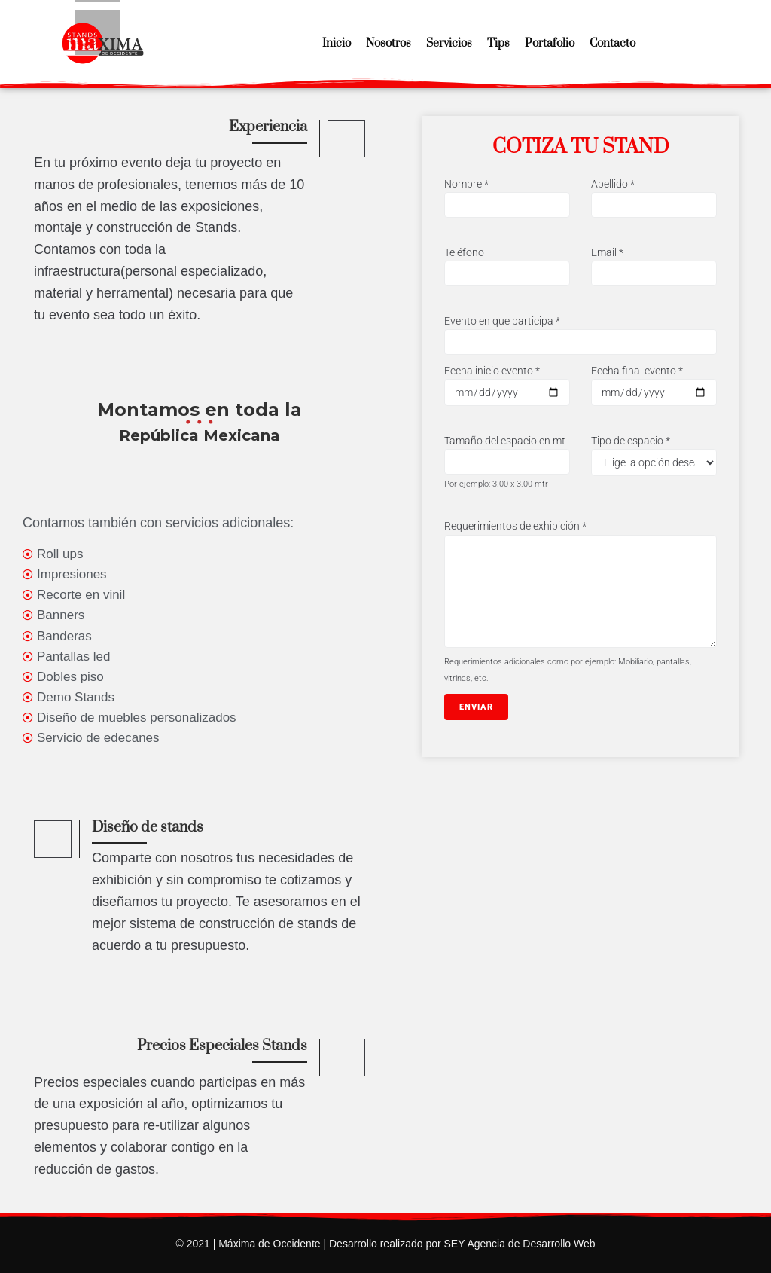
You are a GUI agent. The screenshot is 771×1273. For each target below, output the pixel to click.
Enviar (476, 707)
